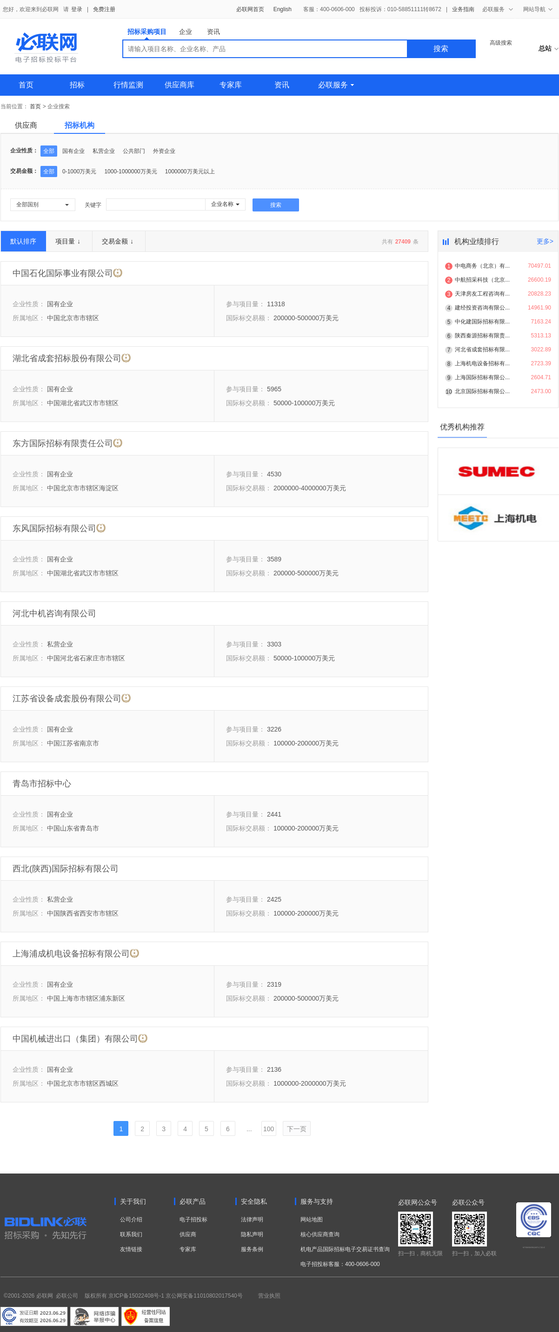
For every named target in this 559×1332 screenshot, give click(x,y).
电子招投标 (193, 1219)
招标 (77, 85)
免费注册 (104, 9)
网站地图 (311, 1219)
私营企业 (104, 151)
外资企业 (164, 151)
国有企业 (73, 151)
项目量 (67, 241)
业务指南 (463, 9)
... (249, 1129)
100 (268, 1129)
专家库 (231, 85)
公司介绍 (131, 1219)
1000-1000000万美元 (130, 171)
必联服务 (336, 85)
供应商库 (179, 85)
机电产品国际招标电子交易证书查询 (345, 1249)
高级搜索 (501, 43)
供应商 (26, 125)
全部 (48, 151)
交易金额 (117, 241)
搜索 (440, 49)
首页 (26, 85)
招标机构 (79, 125)
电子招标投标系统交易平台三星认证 (534, 1247)
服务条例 (252, 1249)
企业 (185, 31)
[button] (42, 205)
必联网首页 (250, 9)
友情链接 (131, 1249)
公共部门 (134, 151)
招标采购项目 (146, 34)
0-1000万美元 (79, 171)
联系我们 (131, 1234)
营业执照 (269, 1295)
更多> (545, 241)
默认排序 (23, 241)
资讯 (213, 31)
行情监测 (128, 85)
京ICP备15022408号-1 (136, 1295)
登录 (76, 9)
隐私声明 (252, 1234)
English (282, 9)
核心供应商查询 (319, 1234)
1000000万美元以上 (190, 171)
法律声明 (252, 1219)
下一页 (296, 1129)
